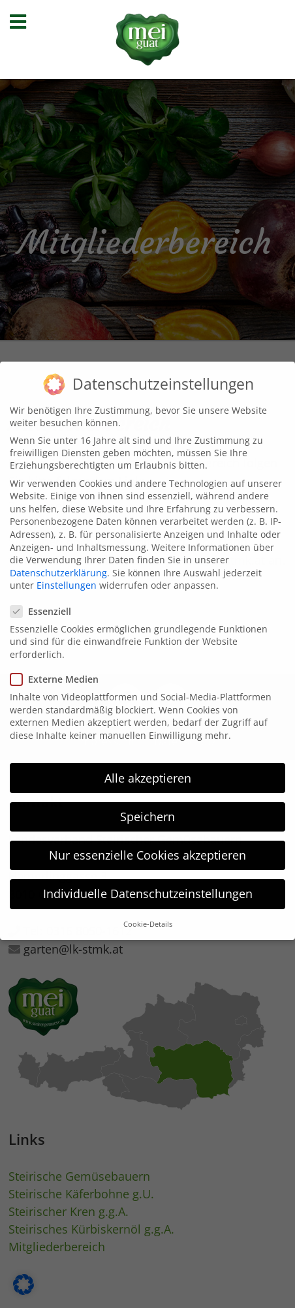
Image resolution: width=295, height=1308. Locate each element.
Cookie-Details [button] (147, 911)
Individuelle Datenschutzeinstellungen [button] (148, 880)
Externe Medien (58, 665)
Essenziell (45, 597)
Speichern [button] (147, 803)
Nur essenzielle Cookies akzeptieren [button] (147, 841)
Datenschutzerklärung (58, 559)
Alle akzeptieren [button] (147, 764)
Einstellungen (67, 572)
